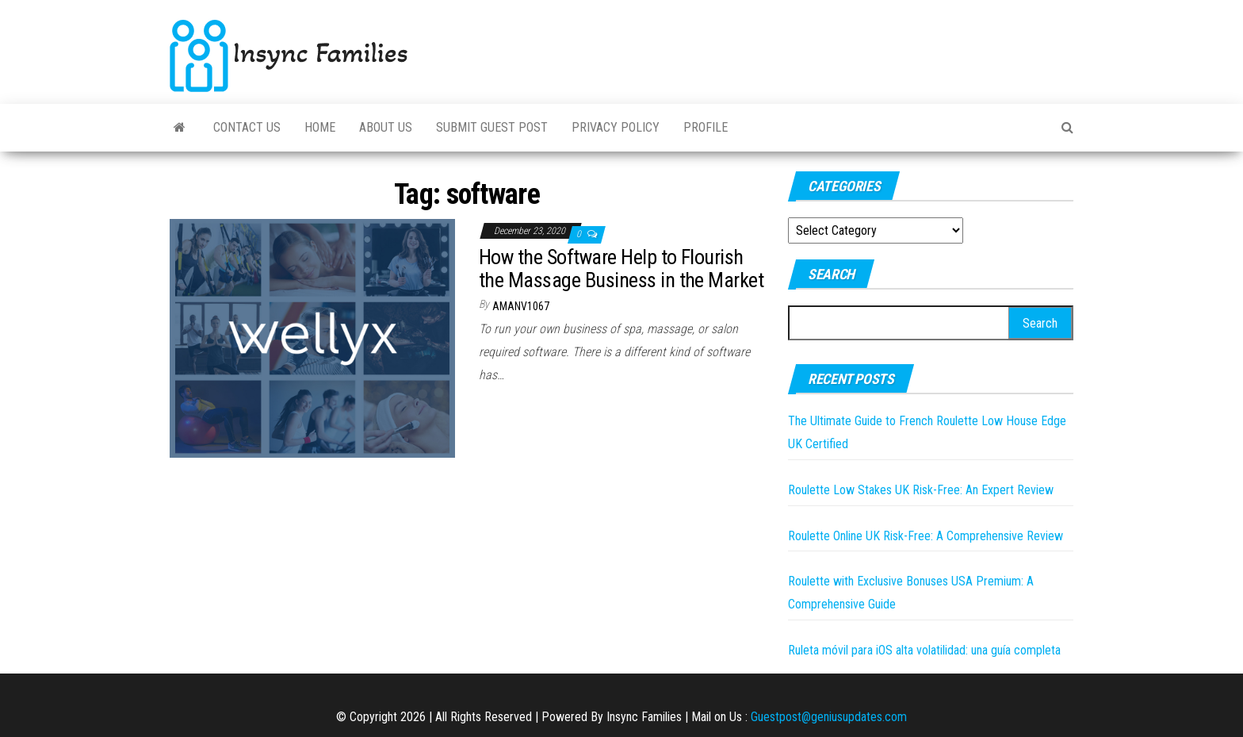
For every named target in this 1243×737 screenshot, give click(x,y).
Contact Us (247, 127)
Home (319, 127)
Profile (705, 127)
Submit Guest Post (492, 127)
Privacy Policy (616, 127)
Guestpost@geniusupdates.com (829, 716)
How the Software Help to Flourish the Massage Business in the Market (621, 268)
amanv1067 (520, 306)
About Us (385, 127)
